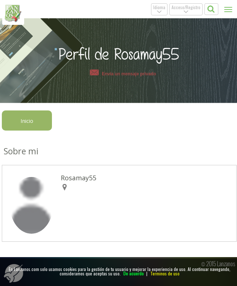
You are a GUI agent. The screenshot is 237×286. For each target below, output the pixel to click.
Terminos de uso (165, 273)
